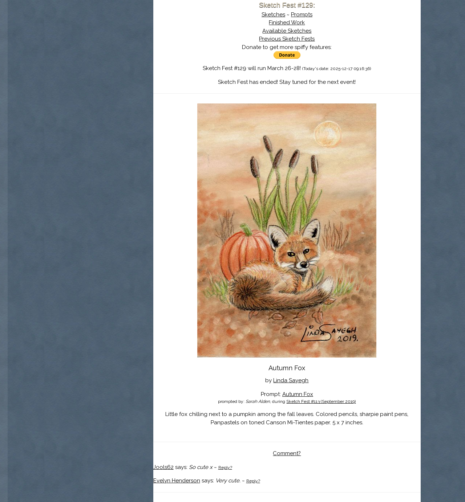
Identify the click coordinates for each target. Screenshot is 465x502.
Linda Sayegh (290, 380)
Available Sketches (286, 31)
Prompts (301, 14)
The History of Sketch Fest (98, 63)
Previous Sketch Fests (287, 39)
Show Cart (87, 94)
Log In (81, 85)
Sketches (273, 14)
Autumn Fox (297, 394)
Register (113, 85)
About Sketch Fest (98, 52)
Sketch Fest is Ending (99, 41)
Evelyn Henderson (176, 480)
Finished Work (287, 22)
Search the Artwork (99, 74)
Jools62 (163, 467)
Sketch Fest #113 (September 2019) (321, 401)
